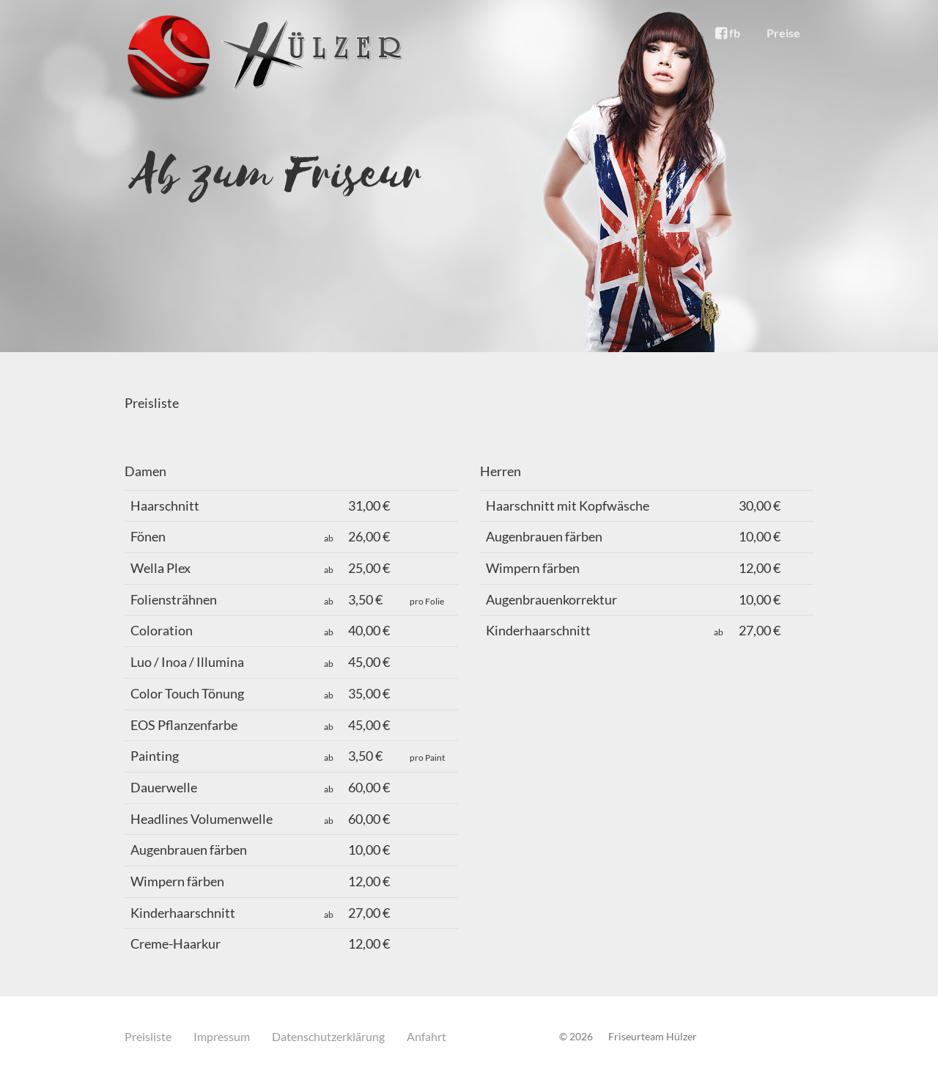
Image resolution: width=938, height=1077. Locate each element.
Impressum (221, 1036)
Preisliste (148, 1036)
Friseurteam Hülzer (652, 1036)
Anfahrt (426, 1036)
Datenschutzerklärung (328, 1036)
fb (727, 33)
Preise (783, 33)
